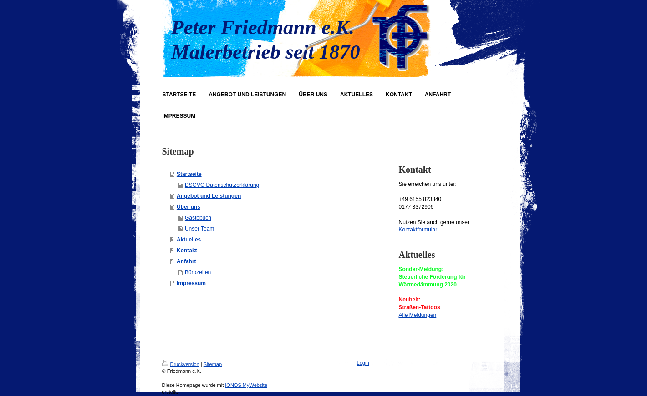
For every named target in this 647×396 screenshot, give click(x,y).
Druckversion (180, 364)
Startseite (189, 174)
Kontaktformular (418, 229)
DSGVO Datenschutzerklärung (222, 185)
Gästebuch (198, 218)
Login (363, 363)
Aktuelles (189, 239)
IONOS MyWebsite (246, 385)
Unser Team (199, 229)
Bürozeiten (198, 272)
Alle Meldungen (418, 315)
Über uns (188, 207)
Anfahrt (186, 261)
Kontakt (187, 250)
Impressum (191, 283)
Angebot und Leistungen (209, 196)
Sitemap (213, 364)
